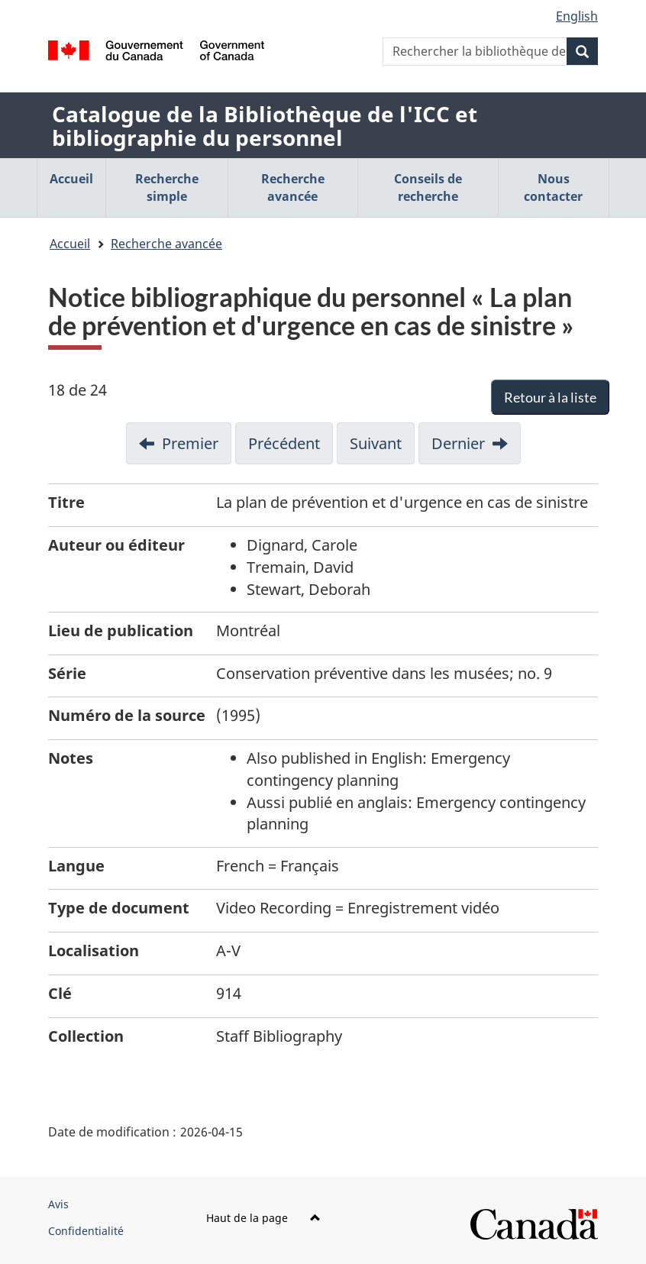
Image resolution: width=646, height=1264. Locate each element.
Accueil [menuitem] (71, 178)
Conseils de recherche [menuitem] (428, 187)
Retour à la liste (550, 397)
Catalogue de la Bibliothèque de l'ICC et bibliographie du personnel (264, 125)
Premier (190, 443)
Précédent (284, 443)
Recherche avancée (166, 243)
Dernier (458, 443)
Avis (58, 1204)
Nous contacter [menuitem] (553, 187)
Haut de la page (263, 1218)
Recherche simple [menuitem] (167, 187)
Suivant (376, 443)
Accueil (70, 243)
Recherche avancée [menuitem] (293, 187)
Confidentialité (86, 1231)
